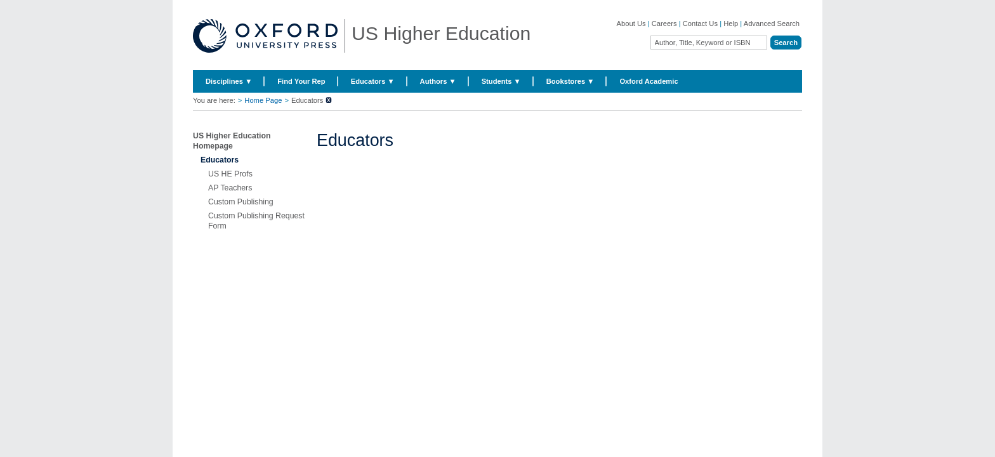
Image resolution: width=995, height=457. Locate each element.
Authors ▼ (438, 81)
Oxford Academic (648, 81)
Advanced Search (772, 23)
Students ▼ (501, 81)
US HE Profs (230, 173)
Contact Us (700, 23)
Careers (664, 23)
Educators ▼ (373, 81)
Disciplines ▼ (229, 81)
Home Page (263, 100)
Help (730, 23)
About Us (631, 23)
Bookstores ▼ (570, 81)
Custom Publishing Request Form (256, 220)
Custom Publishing (240, 201)
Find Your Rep (301, 81)
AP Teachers (230, 187)
